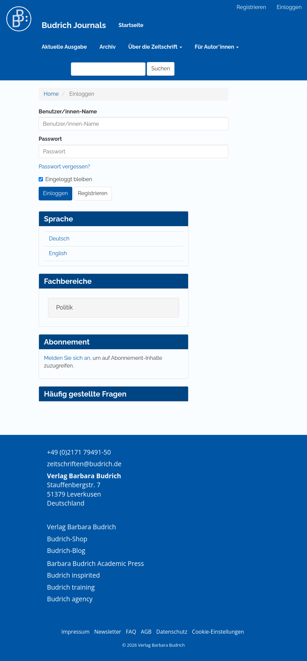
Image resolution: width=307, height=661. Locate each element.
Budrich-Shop (67, 538)
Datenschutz (171, 631)
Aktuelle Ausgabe (64, 47)
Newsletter (107, 631)
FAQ (131, 631)
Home (51, 94)
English (58, 253)
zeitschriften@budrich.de (84, 463)
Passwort (50, 139)
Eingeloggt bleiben (65, 179)
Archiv (108, 47)
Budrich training (71, 587)
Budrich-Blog (66, 550)
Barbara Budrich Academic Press (95, 563)
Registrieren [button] (93, 193)
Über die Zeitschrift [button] (155, 47)
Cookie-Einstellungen (218, 631)
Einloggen (289, 7)
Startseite (131, 25)
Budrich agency (70, 598)
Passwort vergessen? (64, 166)
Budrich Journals (74, 25)
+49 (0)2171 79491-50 (79, 452)
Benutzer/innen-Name (68, 111)
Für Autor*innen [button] (217, 47)
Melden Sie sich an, (68, 358)
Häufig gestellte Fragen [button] (85, 394)
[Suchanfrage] (108, 69)
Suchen (160, 68)
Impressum (75, 631)
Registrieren (251, 7)
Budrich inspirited (73, 575)
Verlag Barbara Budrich (81, 526)
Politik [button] (64, 307)
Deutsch (59, 238)
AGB (146, 631)
